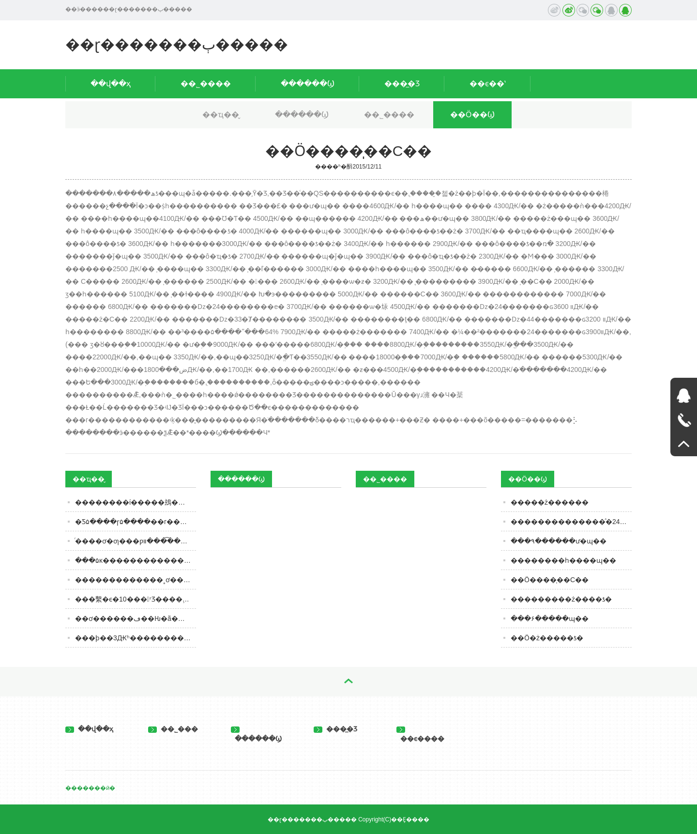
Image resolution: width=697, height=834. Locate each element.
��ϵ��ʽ (488, 83)
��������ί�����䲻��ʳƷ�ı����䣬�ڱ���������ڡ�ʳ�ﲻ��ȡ (135, 502)
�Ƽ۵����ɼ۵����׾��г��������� (135, 521)
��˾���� (206, 83)
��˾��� (173, 729)
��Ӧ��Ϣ (472, 114)
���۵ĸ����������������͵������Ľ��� (135, 560)
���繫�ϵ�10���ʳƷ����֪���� (135, 599)
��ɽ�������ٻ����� (176, 44)
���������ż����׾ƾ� (561, 599)
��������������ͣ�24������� (571, 521)
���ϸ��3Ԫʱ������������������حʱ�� (135, 638)
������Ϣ (307, 83)
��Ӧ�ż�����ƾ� (547, 638)
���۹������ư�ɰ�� (558, 541)
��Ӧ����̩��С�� (550, 580)
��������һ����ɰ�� (563, 560)
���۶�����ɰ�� (550, 618)
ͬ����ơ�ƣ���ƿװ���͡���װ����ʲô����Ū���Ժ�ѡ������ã (135, 541)
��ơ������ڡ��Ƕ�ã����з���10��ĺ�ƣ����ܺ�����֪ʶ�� (135, 618)
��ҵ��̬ (220, 114)
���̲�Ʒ (402, 83)
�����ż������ (550, 502)
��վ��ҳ (111, 83)
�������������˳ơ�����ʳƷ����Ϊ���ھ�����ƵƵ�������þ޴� (135, 580)
